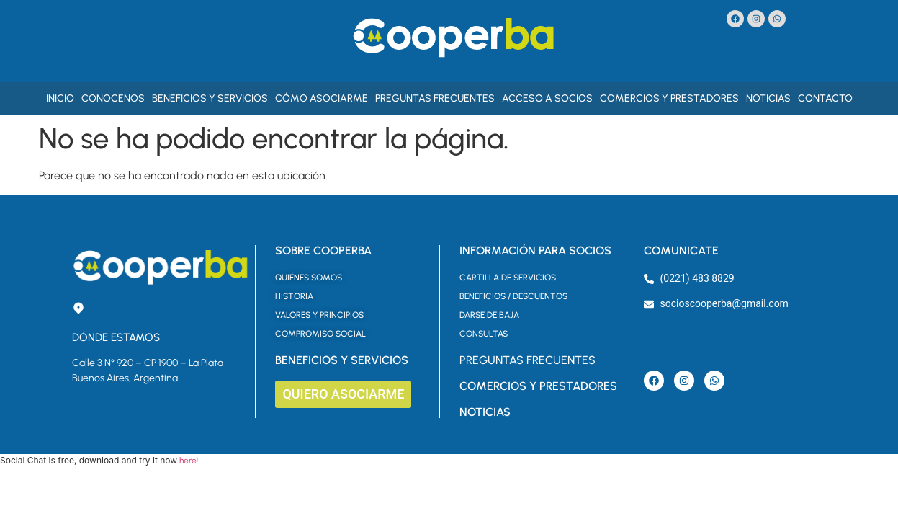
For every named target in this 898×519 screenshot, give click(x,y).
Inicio (60, 98)
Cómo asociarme (321, 98)
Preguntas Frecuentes (435, 98)
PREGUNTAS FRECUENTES (527, 360)
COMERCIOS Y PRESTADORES (538, 386)
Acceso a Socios (547, 98)
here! (188, 461)
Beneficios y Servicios (210, 98)
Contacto (825, 98)
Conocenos (113, 98)
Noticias (768, 98)
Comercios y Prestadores (669, 98)
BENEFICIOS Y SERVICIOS (341, 360)
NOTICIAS (485, 412)
